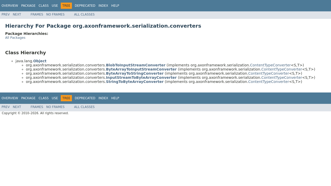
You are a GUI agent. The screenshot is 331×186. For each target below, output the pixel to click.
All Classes (84, 14)
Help (115, 5)
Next (17, 14)
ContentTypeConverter (270, 65)
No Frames (55, 14)
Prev (6, 14)
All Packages (15, 38)
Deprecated (85, 5)
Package (28, 5)
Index (103, 5)
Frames (37, 14)
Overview (10, 5)
